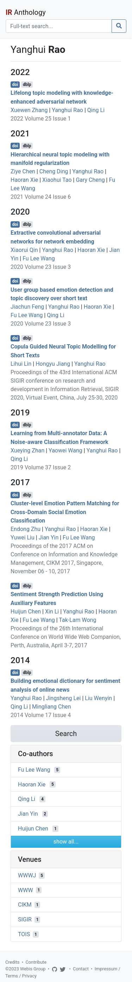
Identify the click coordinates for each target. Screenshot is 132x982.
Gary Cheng (90, 180)
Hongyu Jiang (53, 363)
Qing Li (96, 110)
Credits (12, 962)
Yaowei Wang (65, 450)
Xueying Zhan (27, 450)
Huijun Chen (26, 611)
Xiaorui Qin (24, 250)
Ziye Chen (23, 171)
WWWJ (27, 875)
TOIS (24, 934)
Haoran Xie (24, 180)
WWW (25, 890)
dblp (27, 84)
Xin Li (52, 611)
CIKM (25, 904)
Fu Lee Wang (39, 258)
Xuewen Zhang (29, 110)
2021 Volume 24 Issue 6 (41, 196)
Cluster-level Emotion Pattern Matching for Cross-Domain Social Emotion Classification (65, 512)
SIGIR (25, 919)
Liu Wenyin (98, 698)
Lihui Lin (21, 363)
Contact (81, 968)
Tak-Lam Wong (77, 620)
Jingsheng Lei (63, 698)
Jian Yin (49, 537)
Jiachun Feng (27, 306)
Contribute (35, 962)
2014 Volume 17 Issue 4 (41, 715)
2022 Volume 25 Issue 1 (41, 118)
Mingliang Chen (51, 706)
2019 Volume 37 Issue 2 (41, 467)
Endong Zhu (25, 529)
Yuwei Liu (22, 537)
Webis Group (33, 968)
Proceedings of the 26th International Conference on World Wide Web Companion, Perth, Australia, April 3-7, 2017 (66, 637)
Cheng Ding (53, 171)
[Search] (59, 26)
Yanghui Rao (67, 110)
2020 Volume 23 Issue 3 (41, 267)
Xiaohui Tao (56, 180)
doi (15, 84)
